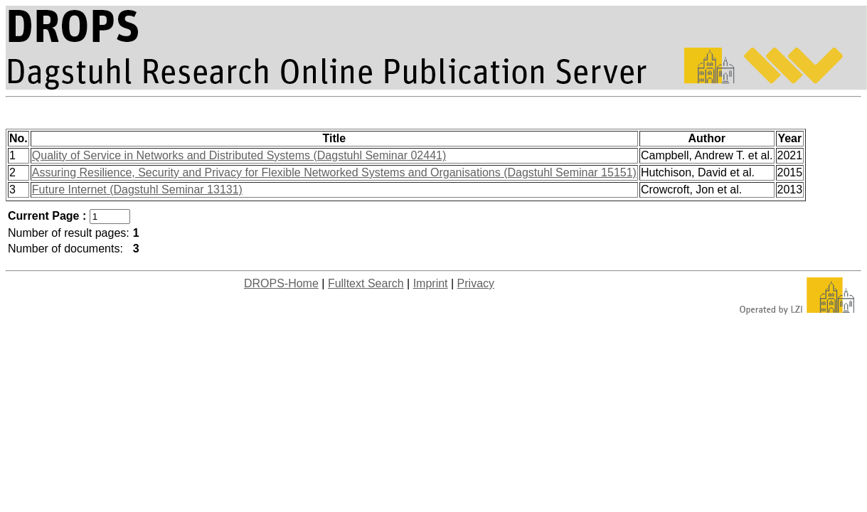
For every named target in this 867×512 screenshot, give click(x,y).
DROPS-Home (281, 283)
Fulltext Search (366, 283)
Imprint (430, 283)
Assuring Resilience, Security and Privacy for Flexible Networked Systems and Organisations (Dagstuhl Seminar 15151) (334, 172)
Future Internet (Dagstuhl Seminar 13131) (137, 189)
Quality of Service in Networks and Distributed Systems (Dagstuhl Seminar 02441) (239, 155)
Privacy (475, 283)
